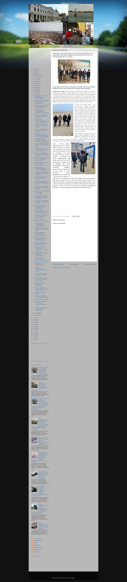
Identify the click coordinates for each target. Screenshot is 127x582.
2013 (34, 334)
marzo (36, 94)
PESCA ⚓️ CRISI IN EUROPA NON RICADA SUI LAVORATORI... (40, 239)
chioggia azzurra (37, 549)
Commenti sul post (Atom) (63, 267)
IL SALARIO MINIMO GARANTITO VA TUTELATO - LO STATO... (41, 248)
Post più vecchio (89, 264)
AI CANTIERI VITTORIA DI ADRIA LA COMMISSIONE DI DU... (41, 183)
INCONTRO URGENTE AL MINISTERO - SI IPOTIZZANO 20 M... (40, 264)
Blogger (73, 578)
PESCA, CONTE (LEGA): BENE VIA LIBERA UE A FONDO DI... (40, 116)
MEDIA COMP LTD (37, 540)
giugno (36, 87)
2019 (34, 322)
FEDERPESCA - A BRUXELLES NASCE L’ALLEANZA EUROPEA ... (41, 121)
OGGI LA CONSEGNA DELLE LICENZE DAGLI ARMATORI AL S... (40, 244)
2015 (34, 330)
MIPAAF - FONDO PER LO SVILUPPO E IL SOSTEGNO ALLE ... (40, 164)
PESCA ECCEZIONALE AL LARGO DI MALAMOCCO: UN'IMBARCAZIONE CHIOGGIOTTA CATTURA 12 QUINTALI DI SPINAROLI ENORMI (40, 509)
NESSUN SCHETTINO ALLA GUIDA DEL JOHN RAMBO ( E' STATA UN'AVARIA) (43, 526)
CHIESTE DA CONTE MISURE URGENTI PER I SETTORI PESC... (41, 150)
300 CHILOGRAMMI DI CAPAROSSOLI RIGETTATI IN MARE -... (40, 234)
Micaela (35, 542)
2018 (34, 324)
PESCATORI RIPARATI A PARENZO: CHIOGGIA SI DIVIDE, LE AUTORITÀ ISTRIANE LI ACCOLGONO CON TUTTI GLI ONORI (40, 491)
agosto (36, 83)
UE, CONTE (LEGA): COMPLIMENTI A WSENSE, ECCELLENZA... (41, 111)
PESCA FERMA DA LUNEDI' (41, 299)
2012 (34, 337)
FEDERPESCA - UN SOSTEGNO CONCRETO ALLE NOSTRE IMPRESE (41, 135)
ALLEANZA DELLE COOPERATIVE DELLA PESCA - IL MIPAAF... (40, 169)
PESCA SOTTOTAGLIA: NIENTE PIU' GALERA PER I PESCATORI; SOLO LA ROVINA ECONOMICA (40, 386)
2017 (34, 326)
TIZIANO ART (36, 545)
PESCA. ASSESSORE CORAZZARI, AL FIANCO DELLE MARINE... (41, 289)
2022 (34, 73)
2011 (34, 339)
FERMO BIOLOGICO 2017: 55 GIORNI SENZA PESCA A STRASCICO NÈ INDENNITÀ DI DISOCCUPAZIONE (43, 371)
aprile (36, 91)
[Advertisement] (40, 57)
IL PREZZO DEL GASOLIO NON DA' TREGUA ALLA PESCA (41, 126)
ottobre (36, 79)
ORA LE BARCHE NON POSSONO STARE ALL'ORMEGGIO (40, 207)
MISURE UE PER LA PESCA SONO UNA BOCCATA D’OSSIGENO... (41, 107)
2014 (34, 332)
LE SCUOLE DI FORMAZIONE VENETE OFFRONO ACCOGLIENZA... (40, 253)
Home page (35, 46)
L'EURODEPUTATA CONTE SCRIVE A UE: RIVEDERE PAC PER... (41, 173)
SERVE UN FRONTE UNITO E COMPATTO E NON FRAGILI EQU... (41, 280)
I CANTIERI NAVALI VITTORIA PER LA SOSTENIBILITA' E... (40, 224)
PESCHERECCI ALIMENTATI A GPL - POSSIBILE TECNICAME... (41, 159)
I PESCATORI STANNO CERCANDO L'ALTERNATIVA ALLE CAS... (40, 303)
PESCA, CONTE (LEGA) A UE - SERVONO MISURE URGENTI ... (41, 154)
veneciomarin (36, 551)
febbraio (37, 313)
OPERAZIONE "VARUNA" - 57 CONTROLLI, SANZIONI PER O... (41, 97)
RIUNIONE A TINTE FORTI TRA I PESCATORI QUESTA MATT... (41, 216)
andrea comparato (37, 547)
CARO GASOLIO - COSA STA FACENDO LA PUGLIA (40, 178)
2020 (34, 320)
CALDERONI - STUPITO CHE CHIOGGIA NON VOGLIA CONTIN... (41, 202)
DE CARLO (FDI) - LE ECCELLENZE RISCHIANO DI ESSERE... (41, 259)
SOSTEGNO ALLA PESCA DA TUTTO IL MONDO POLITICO (40, 275)
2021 (34, 317)
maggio (36, 89)
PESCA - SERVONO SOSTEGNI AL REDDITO (41, 220)
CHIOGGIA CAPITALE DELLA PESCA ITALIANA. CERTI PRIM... (41, 145)
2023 (34, 70)
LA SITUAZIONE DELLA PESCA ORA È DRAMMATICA (40, 284)
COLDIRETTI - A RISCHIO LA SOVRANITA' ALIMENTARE (41, 192)
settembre (37, 81)
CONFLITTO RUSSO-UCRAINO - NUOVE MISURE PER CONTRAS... (41, 140)
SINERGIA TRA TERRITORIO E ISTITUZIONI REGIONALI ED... (41, 102)
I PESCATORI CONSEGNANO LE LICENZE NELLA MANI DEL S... (40, 269)
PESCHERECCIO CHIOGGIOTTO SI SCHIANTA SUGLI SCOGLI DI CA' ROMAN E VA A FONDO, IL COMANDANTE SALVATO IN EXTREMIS (39, 457)
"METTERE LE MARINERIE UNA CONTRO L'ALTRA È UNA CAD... (41, 188)
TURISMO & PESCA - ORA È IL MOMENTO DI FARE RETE (41, 229)
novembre (37, 77)
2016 (34, 328)
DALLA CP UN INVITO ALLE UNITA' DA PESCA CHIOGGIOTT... (41, 309)
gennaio (37, 315)
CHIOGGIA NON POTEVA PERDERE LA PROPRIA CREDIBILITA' (41, 197)
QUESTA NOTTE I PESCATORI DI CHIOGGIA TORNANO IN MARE (41, 211)
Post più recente (58, 264)
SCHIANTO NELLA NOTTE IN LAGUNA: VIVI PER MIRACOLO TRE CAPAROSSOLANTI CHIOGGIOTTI (43, 441)
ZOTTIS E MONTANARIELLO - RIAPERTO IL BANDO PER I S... (41, 130)
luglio (36, 85)
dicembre (37, 74)
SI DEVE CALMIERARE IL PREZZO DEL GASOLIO (41, 296)
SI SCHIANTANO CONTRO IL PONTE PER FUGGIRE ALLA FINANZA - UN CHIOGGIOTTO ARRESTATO (43, 475)
